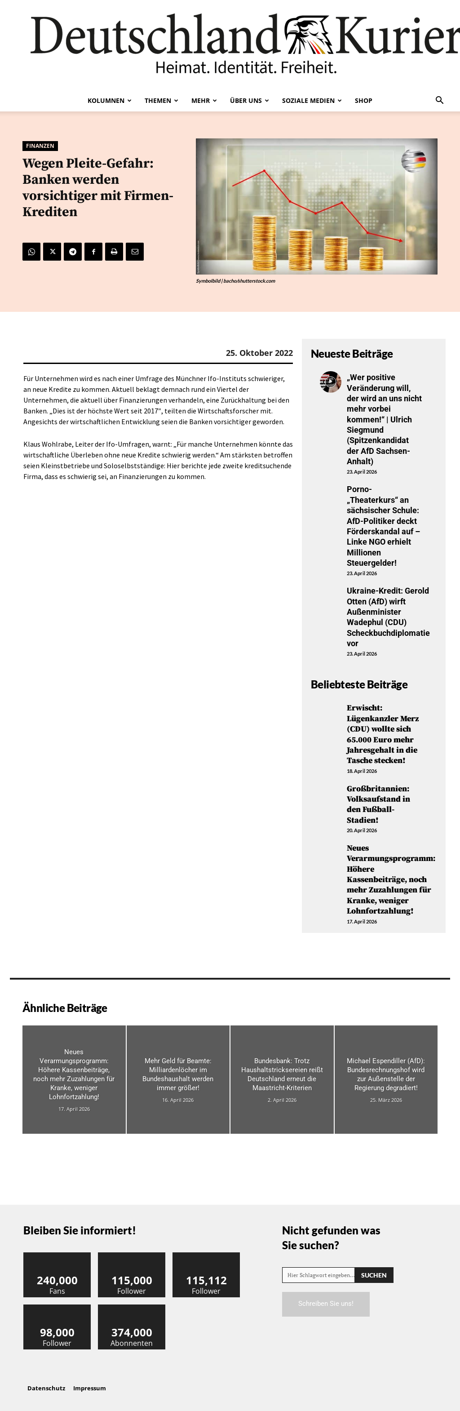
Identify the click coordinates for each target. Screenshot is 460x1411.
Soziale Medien (312, 100)
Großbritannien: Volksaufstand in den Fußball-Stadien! (378, 804)
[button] (439, 101)
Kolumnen (110, 100)
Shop (363, 100)
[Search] (374, 1275)
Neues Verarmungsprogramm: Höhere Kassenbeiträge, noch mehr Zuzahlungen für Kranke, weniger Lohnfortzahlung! (391, 879)
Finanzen (40, 146)
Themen (161, 100)
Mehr (204, 100)
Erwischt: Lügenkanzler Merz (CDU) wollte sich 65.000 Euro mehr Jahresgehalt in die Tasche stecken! (383, 734)
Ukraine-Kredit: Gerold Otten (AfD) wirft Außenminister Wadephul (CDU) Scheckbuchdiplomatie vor (388, 617)
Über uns (249, 100)
